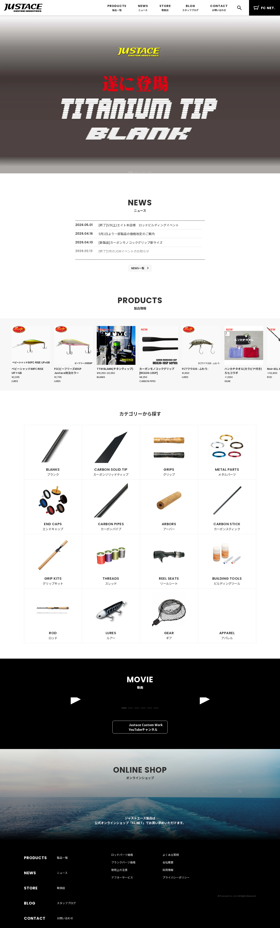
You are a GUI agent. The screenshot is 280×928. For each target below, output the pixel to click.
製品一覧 (117, 10)
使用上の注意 (124, 893)
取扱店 (165, 10)
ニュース (142, 10)
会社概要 (164, 886)
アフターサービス (126, 901)
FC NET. (264, 7)
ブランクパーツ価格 (128, 886)
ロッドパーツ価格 (126, 878)
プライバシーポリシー (172, 901)
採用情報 (164, 893)
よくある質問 (167, 878)
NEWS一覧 (137, 268)
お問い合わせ (219, 10)
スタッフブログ (190, 10)
